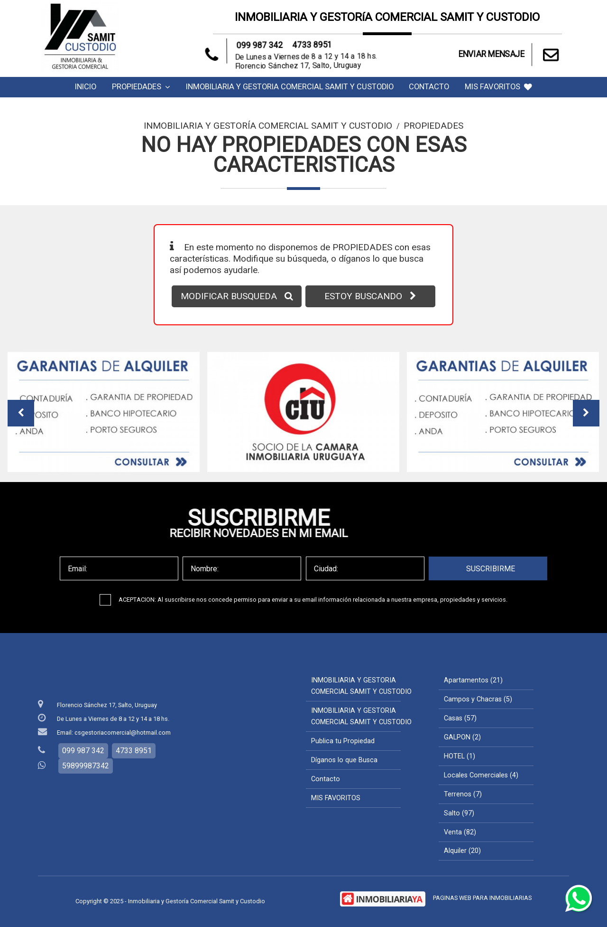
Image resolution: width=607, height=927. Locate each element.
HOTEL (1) (459, 756)
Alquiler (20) (462, 851)
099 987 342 (265, 48)
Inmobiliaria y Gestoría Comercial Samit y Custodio (268, 125)
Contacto (429, 86)
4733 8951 (308, 46)
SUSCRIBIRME (490, 568)
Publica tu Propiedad (343, 741)
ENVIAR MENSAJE (510, 54)
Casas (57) (460, 718)
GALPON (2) (462, 737)
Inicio (85, 86)
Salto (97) (459, 813)
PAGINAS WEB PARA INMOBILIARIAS (482, 897)
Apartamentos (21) (473, 680)
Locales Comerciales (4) (481, 775)
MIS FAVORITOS (498, 86)
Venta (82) (460, 832)
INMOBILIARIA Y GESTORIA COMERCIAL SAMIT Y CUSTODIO (290, 86)
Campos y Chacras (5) (478, 699)
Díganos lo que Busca (344, 760)
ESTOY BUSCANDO (370, 296)
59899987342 (85, 765)
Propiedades (141, 86)
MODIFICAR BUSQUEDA (237, 296)
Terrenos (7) (463, 794)
